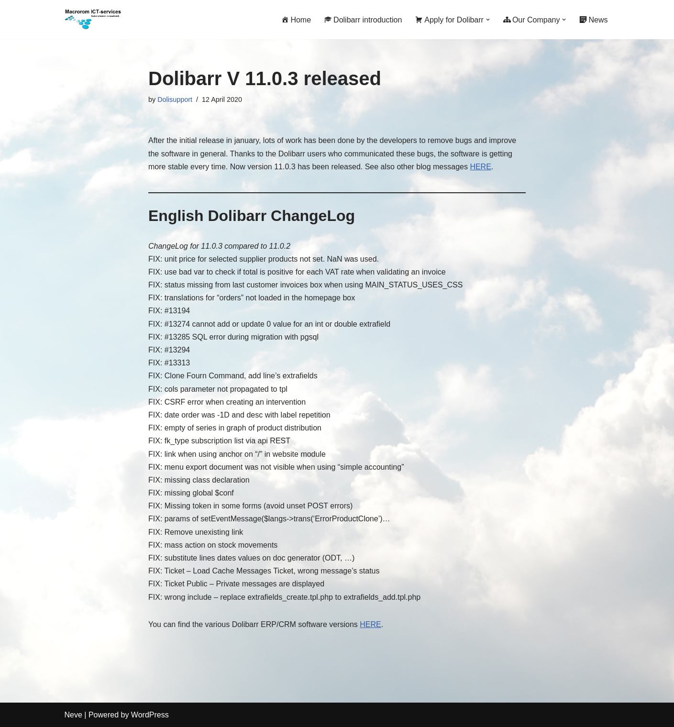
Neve (73, 715)
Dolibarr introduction (363, 20)
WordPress (150, 715)
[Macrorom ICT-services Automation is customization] (93, 20)
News (593, 20)
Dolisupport (174, 99)
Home (296, 20)
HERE (480, 167)
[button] (488, 20)
